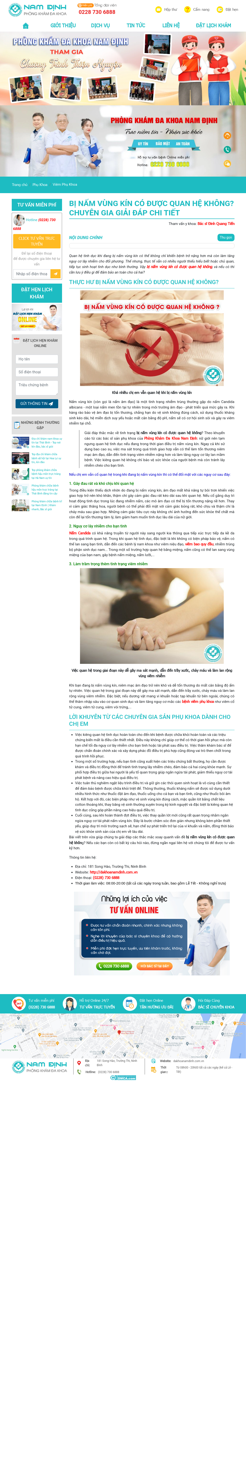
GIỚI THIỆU (63, 25)
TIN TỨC (136, 25)
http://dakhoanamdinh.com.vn (113, 872)
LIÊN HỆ (171, 25)
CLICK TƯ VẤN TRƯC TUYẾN (37, 241)
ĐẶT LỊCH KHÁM (213, 25)
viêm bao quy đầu (199, 544)
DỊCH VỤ (100, 25)
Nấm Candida (80, 533)
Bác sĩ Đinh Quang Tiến (216, 223)
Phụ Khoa (40, 184)
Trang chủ (19, 184)
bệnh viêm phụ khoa (198, 701)
